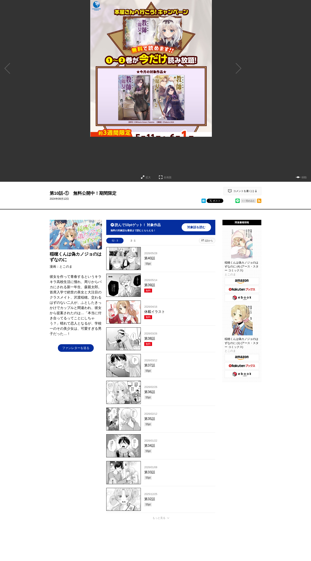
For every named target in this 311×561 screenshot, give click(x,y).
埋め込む (250, 200)
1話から (209, 240)
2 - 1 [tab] (133, 240)
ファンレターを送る (75, 348)
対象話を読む (196, 227)
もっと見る (158, 517)
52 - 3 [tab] (115, 240)
